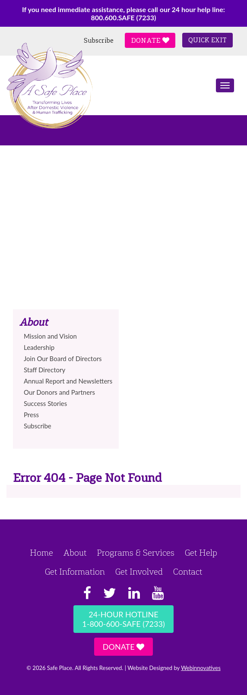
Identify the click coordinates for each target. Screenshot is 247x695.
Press (31, 414)
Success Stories (45, 403)
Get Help (201, 552)
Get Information (75, 571)
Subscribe (99, 40)
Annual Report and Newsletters (68, 381)
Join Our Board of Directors (63, 358)
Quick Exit (207, 40)
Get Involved (139, 571)
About (74, 552)
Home (41, 552)
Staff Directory (44, 370)
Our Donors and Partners (59, 392)
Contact (187, 571)
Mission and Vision (50, 336)
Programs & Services (135, 552)
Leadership (39, 347)
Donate (150, 40)
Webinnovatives (201, 667)
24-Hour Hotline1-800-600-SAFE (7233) (123, 619)
